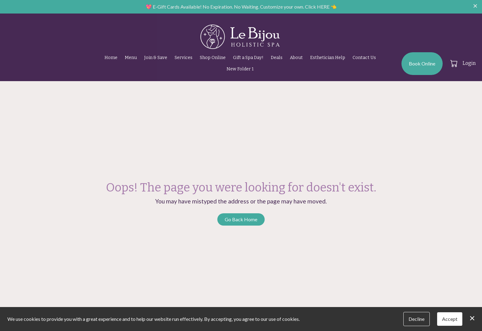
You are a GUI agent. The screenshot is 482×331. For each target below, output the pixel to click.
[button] (454, 63)
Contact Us (364, 57)
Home (111, 57)
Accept (449, 319)
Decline (417, 319)
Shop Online (213, 57)
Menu (131, 57)
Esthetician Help (327, 57)
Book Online (422, 63)
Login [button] (469, 63)
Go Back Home (241, 219)
